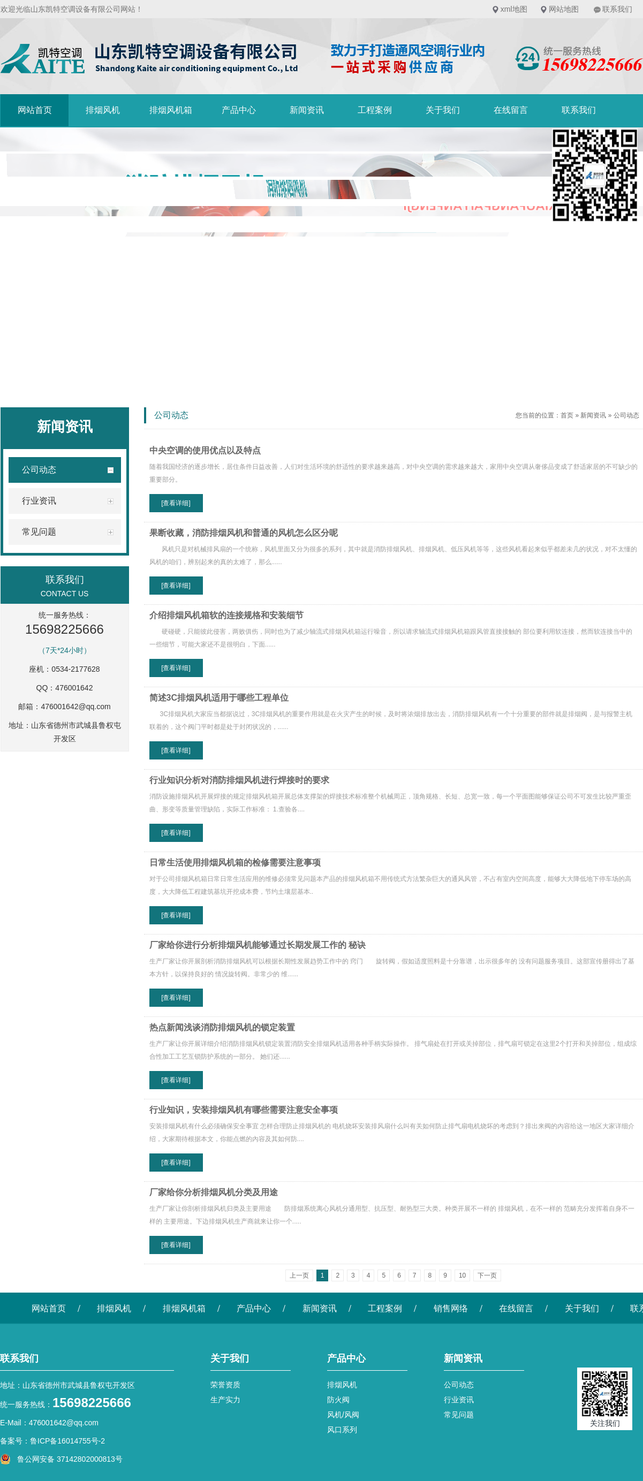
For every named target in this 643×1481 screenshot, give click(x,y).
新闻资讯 (307, 110)
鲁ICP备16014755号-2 (67, 1441)
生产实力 (225, 1399)
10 (462, 1275)
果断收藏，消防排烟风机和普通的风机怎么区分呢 (243, 532)
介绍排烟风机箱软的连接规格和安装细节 (226, 615)
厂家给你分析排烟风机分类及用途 (213, 1192)
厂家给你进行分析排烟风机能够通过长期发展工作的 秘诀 (257, 945)
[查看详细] (176, 503)
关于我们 (443, 110)
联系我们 (617, 9)
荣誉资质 (225, 1384)
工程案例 (375, 110)
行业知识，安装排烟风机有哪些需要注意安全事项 (243, 1109)
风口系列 (342, 1429)
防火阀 (338, 1399)
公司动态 (626, 415)
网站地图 (564, 9)
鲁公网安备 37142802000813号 (61, 1459)
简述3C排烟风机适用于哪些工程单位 (219, 697)
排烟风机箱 (170, 110)
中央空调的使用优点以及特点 (205, 450)
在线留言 (511, 110)
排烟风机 (103, 110)
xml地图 (514, 9)
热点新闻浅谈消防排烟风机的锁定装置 (222, 1027)
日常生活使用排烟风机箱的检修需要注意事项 (235, 862)
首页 (567, 415)
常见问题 (459, 1414)
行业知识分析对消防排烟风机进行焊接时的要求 (239, 780)
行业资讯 (459, 1399)
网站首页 (35, 110)
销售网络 (451, 1308)
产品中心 (239, 110)
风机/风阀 (343, 1414)
